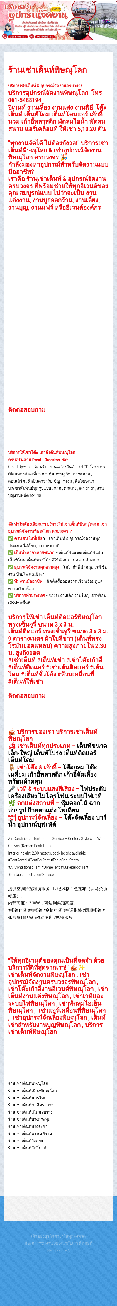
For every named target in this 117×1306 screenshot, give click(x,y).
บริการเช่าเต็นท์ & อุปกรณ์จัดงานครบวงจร (46, 85)
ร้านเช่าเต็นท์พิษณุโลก (47, 70)
